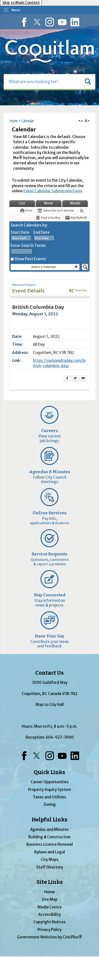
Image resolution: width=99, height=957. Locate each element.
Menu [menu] (15, 10)
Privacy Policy (49, 929)
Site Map (50, 899)
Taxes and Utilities (49, 797)
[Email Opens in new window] (83, 379)
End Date (42, 232)
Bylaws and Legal (49, 852)
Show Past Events (30, 259)
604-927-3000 (60, 737)
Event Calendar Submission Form (52, 191)
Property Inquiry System (49, 789)
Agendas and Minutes (49, 829)
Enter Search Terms (28, 245)
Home (13, 120)
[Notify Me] (76, 217)
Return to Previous (24, 285)
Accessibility (49, 914)
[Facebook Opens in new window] (67, 379)
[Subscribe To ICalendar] (55, 210)
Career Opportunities (50, 782)
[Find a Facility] (47, 217)
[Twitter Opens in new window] (75, 379)
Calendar (27, 120)
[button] (88, 81)
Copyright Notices (49, 922)
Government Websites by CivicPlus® (49, 937)
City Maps (50, 859)
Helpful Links (49, 819)
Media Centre (50, 907)
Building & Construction (49, 837)
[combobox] (21, 238)
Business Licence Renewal (49, 844)
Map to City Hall (50, 704)
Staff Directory (49, 867)
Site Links (50, 882)
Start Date (20, 232)
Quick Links (49, 772)
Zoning (49, 804)
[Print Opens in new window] (26, 210)
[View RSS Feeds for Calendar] (81, 210)
